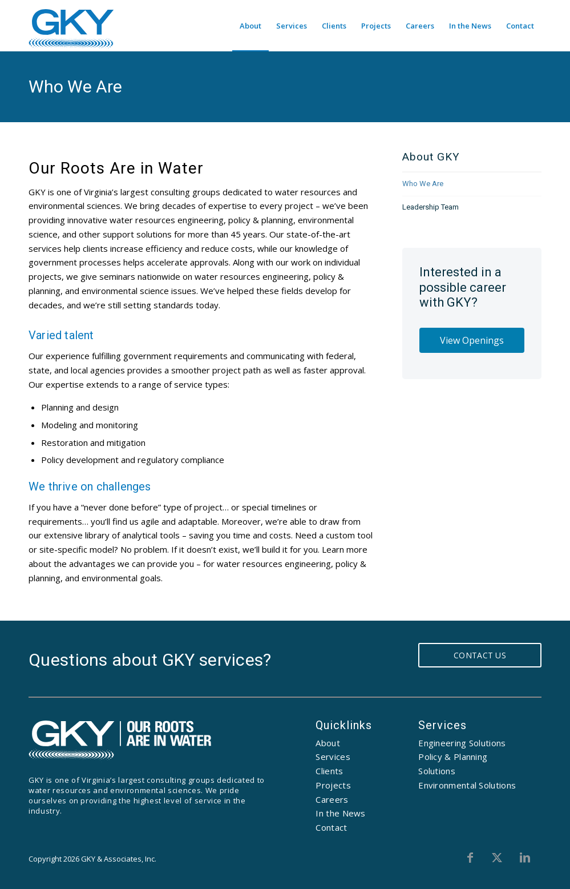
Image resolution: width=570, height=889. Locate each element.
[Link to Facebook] (474, 857)
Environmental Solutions (467, 785)
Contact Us (480, 655)
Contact (331, 827)
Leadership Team (430, 207)
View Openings (472, 340)
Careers (332, 799)
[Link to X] (499, 857)
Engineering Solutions (462, 743)
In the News (340, 813)
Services (333, 756)
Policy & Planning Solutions (452, 764)
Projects (333, 785)
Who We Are (75, 86)
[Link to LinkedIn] (524, 857)
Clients (329, 771)
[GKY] (71, 30)
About (328, 743)
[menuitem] (250, 26)
